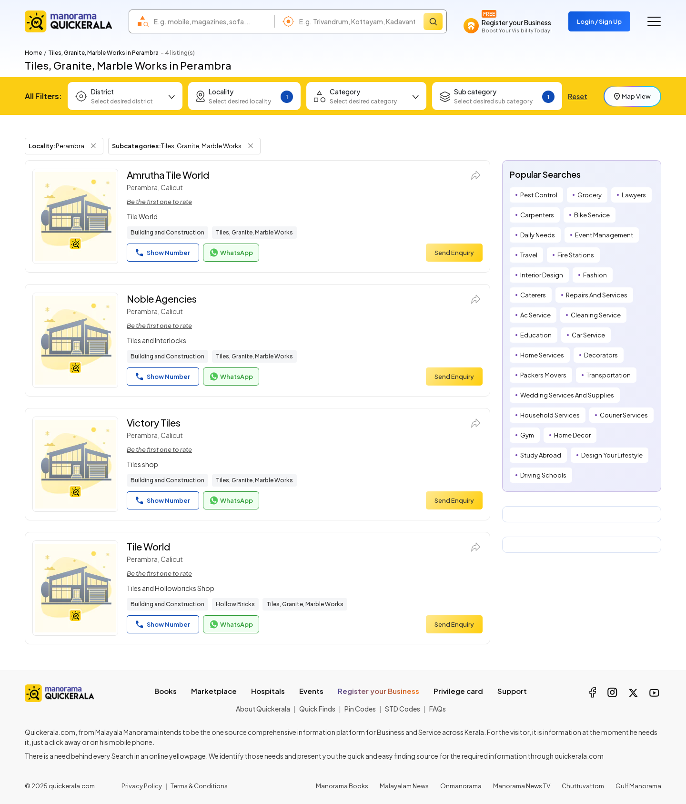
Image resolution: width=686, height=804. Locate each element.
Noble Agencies (162, 299)
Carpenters (537, 215)
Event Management (604, 235)
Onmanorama (461, 786)
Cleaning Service (596, 315)
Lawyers (634, 195)
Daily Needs (537, 235)
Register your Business (378, 690)
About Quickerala (263, 708)
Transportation (608, 375)
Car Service (588, 335)
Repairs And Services (596, 295)
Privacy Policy (141, 786)
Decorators (601, 355)
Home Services (542, 355)
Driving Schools (543, 475)
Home (33, 52)
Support (512, 690)
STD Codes (402, 708)
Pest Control (538, 195)
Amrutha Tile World (168, 175)
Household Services (550, 415)
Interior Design (541, 275)
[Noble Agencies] (75, 340)
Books (165, 690)
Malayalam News (404, 786)
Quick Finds (317, 708)
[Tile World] (75, 588)
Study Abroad (540, 455)
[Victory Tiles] (75, 464)
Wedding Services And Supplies (567, 395)
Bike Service (592, 215)
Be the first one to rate (159, 201)
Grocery (589, 195)
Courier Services (624, 415)
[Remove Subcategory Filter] (250, 146)
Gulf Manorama (638, 786)
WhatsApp (231, 252)
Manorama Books (342, 786)
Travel (528, 255)
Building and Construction (167, 232)
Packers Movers (543, 375)
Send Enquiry (454, 252)
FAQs (437, 708)
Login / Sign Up (599, 21)
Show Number (163, 252)
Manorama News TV (521, 786)
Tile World (148, 546)
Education (536, 335)
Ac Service (535, 315)
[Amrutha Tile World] (75, 216)
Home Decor (572, 435)
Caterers (533, 295)
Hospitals (268, 690)
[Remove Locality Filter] (93, 146)
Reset (577, 96)
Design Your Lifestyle (612, 455)
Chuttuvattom (583, 786)
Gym (527, 435)
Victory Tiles (154, 422)
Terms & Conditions (199, 786)
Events (311, 690)
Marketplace (214, 690)
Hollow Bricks (235, 604)
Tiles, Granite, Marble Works (254, 232)
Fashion (595, 275)
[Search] (433, 21)
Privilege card (458, 690)
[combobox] (211, 21)
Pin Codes (360, 708)
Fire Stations (575, 255)
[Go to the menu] (654, 21)
